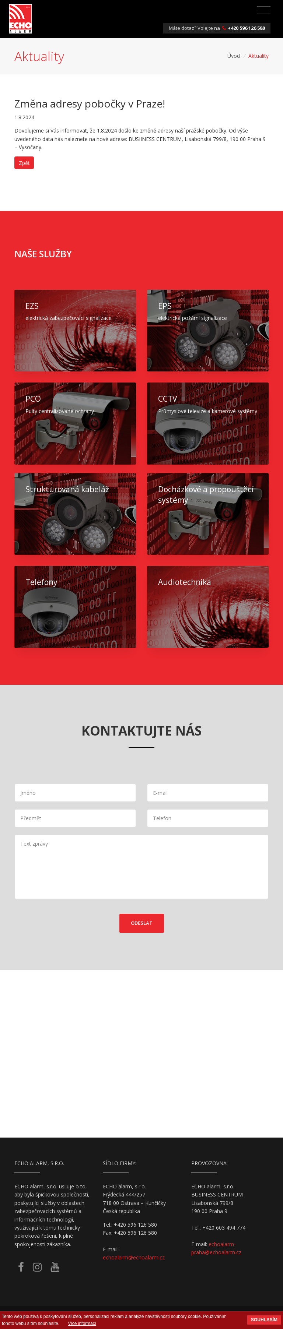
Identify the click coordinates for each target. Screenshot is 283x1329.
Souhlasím (264, 1319)
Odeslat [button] (142, 923)
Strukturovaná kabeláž (67, 489)
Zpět (24, 162)
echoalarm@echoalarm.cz (134, 1257)
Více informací (82, 1323)
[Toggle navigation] (263, 10)
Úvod (233, 55)
